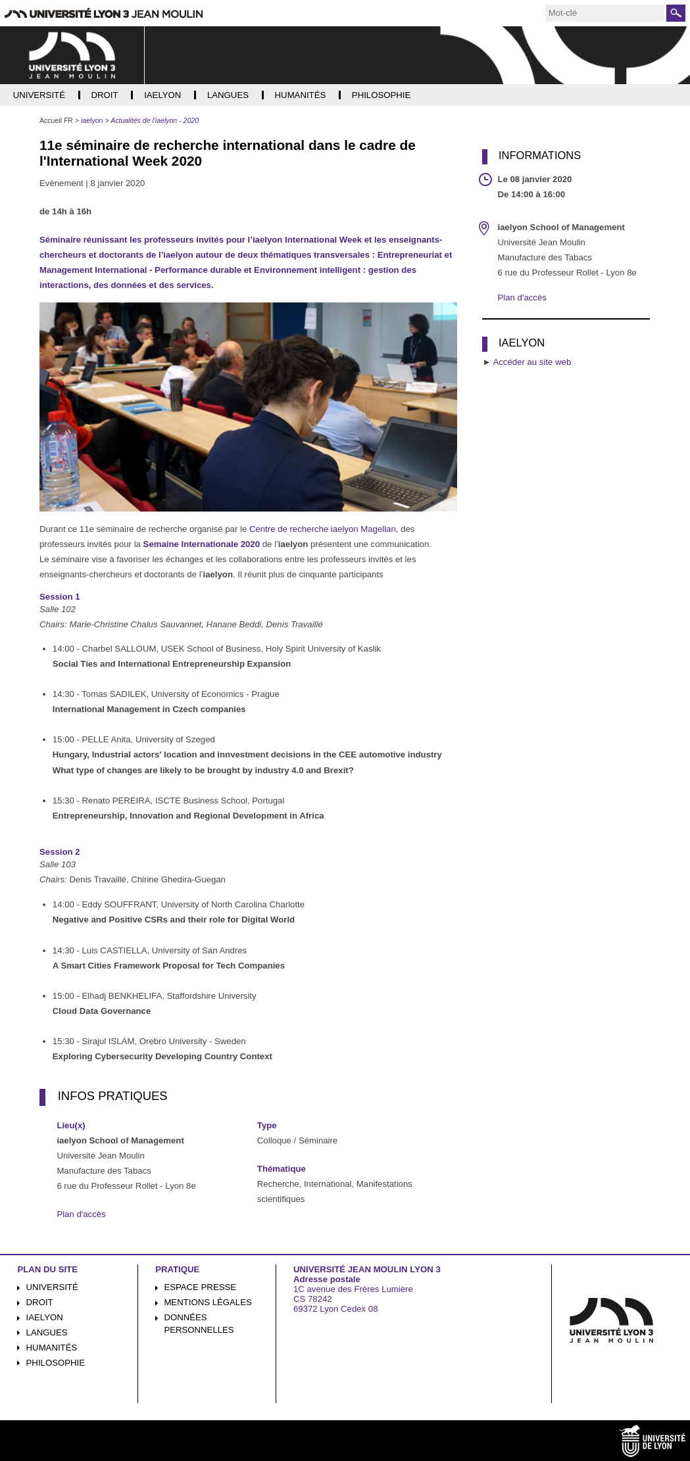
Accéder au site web (532, 362)
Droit (39, 1302)
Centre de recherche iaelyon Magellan (322, 529)
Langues (47, 1332)
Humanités (52, 1348)
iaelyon (44, 1317)
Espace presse (200, 1287)
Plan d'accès (81, 1214)
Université (52, 1287)
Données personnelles (199, 1323)
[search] (604, 13)
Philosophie (55, 1363)
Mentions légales (207, 1302)
